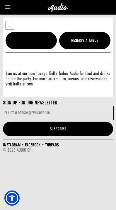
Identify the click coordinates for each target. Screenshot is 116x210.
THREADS (52, 145)
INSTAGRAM (12, 145)
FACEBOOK (33, 145)
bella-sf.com (23, 84)
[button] (12, 198)
